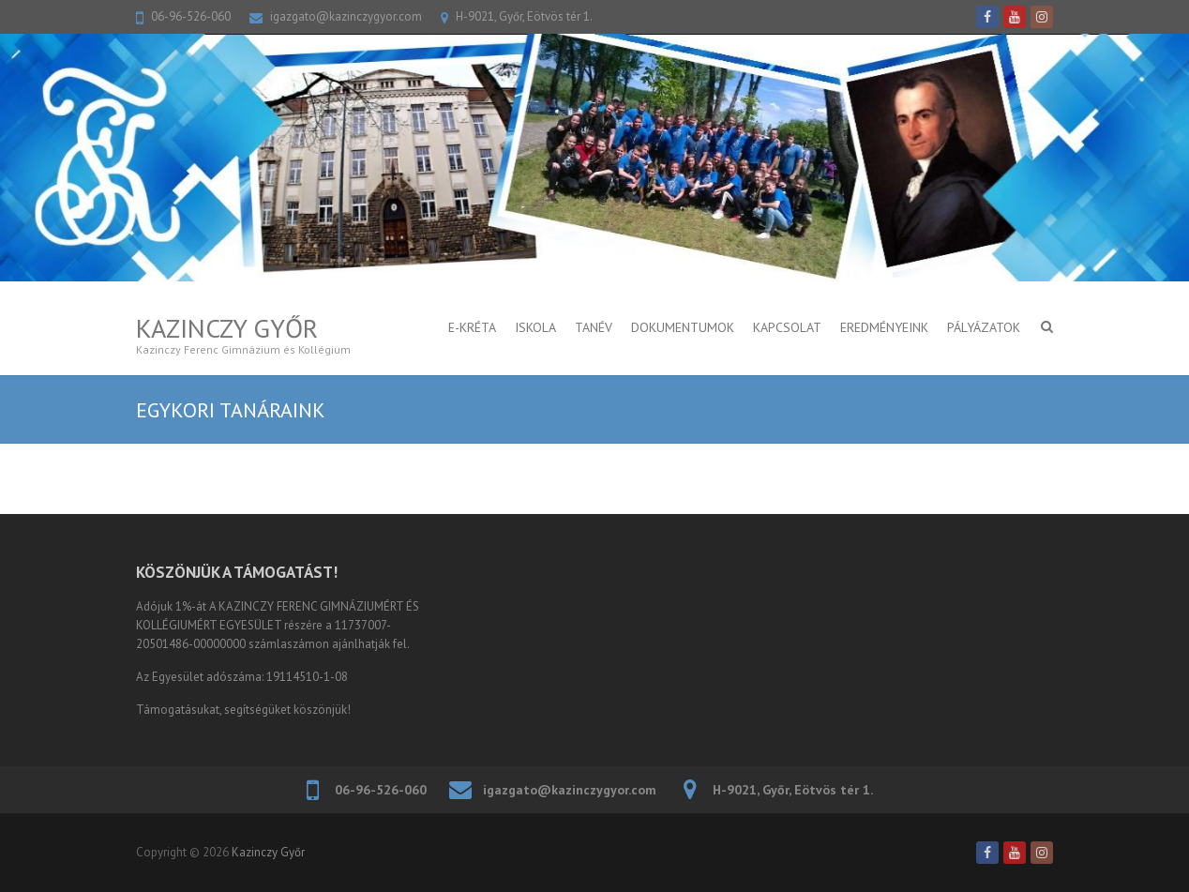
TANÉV (593, 327)
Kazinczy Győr (227, 327)
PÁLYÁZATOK (983, 327)
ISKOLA (535, 327)
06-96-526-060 (191, 16)
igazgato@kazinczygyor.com (346, 16)
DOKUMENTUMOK (682, 327)
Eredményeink (884, 327)
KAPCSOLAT (787, 327)
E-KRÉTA (472, 327)
